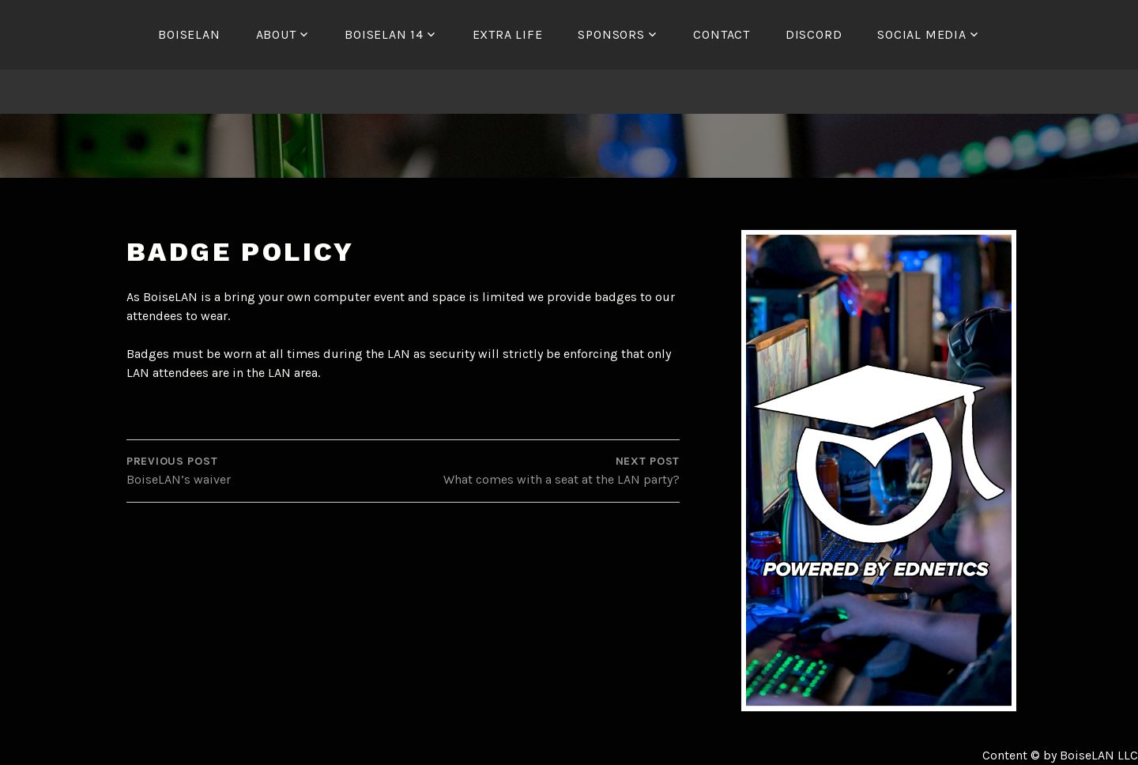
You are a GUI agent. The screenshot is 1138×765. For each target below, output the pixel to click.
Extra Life (508, 34)
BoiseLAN (189, 34)
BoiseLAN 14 (384, 34)
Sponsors (611, 34)
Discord (814, 34)
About (276, 34)
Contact (721, 34)
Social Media (922, 34)
